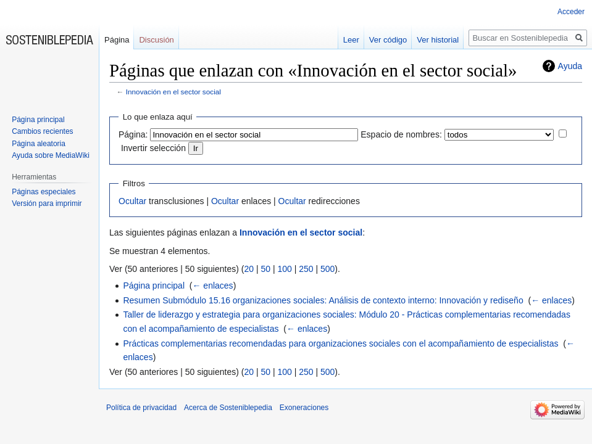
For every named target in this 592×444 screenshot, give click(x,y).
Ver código (388, 39)
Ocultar (132, 201)
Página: (133, 134)
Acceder (571, 11)
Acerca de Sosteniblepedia (228, 407)
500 (327, 269)
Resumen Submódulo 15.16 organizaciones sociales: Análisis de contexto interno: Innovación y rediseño (323, 300)
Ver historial (438, 39)
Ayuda (570, 66)
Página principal (154, 285)
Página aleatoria (38, 143)
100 (284, 269)
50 (265, 269)
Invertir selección (153, 148)
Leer (351, 39)
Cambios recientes (42, 131)
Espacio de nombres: (401, 134)
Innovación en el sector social (173, 92)
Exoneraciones (304, 407)
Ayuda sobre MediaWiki (51, 155)
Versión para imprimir (46, 203)
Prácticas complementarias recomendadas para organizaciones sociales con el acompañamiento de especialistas (340, 343)
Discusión (156, 39)
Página (116, 39)
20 (249, 269)
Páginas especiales (43, 191)
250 (306, 269)
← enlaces (212, 285)
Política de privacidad (141, 407)
